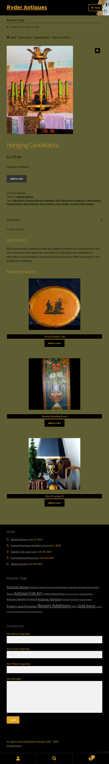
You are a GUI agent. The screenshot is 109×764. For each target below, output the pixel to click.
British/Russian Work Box (25, 557)
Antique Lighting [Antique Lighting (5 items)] (73, 594)
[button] (97, 50)
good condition (47, 203)
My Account (18, 758)
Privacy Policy (14, 745)
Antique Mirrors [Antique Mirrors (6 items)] (86, 594)
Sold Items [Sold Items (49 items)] (86, 605)
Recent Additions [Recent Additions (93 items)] (54, 606)
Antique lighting (34, 200)
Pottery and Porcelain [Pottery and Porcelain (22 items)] (22, 606)
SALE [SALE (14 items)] (74, 606)
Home (13, 37)
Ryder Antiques (27, 7)
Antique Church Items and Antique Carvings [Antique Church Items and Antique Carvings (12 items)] (53, 587)
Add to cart (16, 178)
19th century (18, 200)
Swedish (90, 203)
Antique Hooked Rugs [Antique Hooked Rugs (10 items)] (53, 593)
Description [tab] (13, 219)
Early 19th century (65, 200)
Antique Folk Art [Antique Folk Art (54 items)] (28, 593)
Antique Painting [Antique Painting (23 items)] (49, 599)
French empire (93, 200)
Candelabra (49, 200)
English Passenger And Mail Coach (29, 545)
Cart (84, 756)
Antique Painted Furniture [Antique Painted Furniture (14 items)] (22, 599)
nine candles (62, 203)
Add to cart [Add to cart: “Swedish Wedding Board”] (54, 423)
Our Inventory (25, 37)
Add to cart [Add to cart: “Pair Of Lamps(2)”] (54, 502)
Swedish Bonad (19, 563)
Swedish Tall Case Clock (23, 551)
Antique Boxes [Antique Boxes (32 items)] (18, 587)
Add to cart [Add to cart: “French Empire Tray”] (54, 343)
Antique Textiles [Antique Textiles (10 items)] (70, 599)
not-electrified (77, 203)
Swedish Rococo (18, 26)
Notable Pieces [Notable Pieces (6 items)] (85, 599)
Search (54, 758)
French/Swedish (14, 203)
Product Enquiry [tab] (15, 229)
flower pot (80, 200)
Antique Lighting (41, 37)
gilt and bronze (31, 203)
